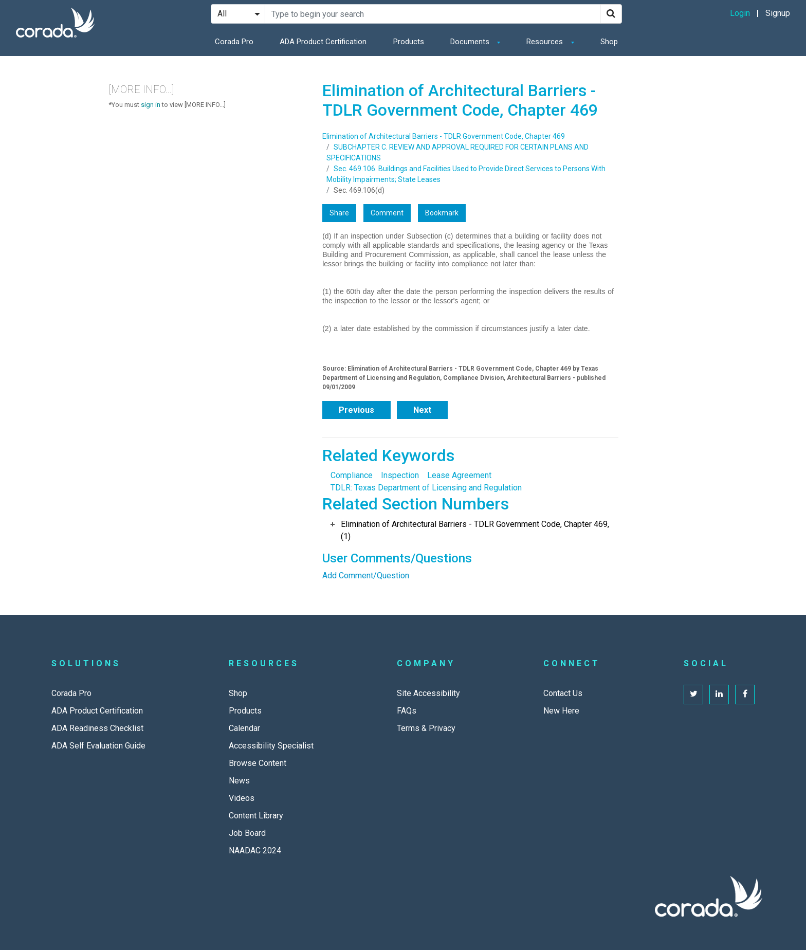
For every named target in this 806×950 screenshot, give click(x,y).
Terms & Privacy (426, 728)
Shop (609, 41)
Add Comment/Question (365, 575)
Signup (777, 13)
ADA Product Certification (323, 41)
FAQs (406, 711)
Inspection (400, 475)
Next (422, 410)
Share (339, 213)
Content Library (256, 815)
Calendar (244, 728)
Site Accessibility (428, 693)
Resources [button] (545, 41)
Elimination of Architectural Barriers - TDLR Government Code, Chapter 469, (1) (475, 530)
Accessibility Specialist (271, 746)
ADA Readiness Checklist (97, 728)
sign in (150, 104)
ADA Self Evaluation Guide (98, 746)
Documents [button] (470, 41)
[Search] (611, 14)
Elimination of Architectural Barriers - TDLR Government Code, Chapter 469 (443, 136)
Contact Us (562, 693)
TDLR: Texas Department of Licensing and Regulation (426, 487)
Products (408, 41)
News (239, 780)
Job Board (247, 833)
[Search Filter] (238, 14)
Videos (241, 798)
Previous (356, 410)
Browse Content (257, 763)
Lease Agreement (459, 475)
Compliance (352, 475)
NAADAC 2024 (255, 850)
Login (740, 13)
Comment (387, 213)
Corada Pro (234, 41)
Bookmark (442, 213)
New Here (561, 711)
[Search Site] (432, 14)
